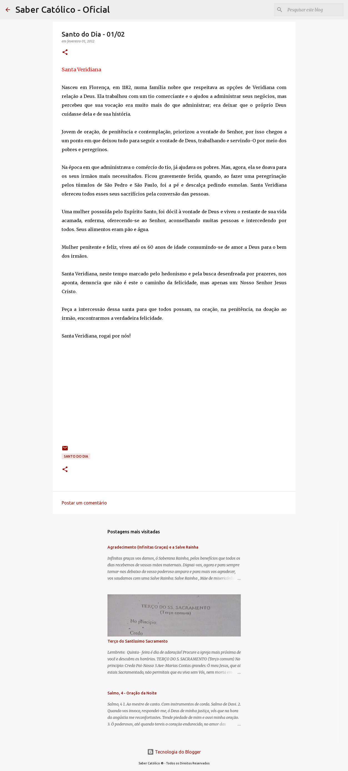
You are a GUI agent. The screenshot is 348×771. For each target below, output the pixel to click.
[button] (65, 52)
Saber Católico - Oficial (63, 9)
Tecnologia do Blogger (174, 751)
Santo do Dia (76, 456)
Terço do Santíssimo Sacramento (137, 641)
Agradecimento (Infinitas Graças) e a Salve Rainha (152, 547)
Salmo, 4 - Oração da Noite (132, 693)
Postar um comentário (84, 502)
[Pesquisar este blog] (314, 9)
